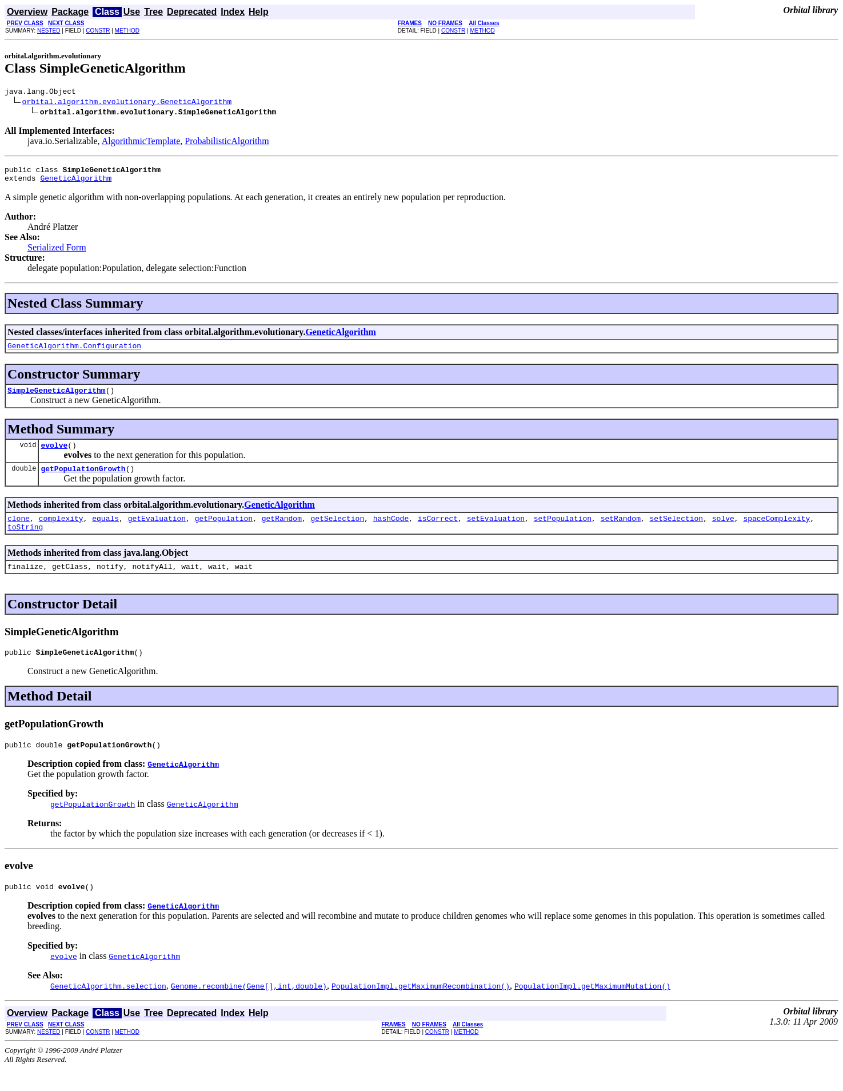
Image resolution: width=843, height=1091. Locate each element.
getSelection (338, 532)
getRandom (282, 532)
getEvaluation (157, 532)
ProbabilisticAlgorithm (227, 143)
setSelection (676, 532)
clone (18, 532)
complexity (61, 532)
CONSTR (98, 30)
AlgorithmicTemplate (141, 143)
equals (105, 532)
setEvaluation (496, 532)
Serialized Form (56, 252)
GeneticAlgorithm (75, 183)
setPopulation (563, 532)
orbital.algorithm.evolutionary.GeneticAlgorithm (127, 103)
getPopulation (224, 532)
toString (25, 542)
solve (723, 532)
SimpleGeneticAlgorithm (56, 398)
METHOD (127, 30)
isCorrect (438, 532)
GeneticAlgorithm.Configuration (74, 352)
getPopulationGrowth (83, 480)
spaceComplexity (776, 532)
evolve (54, 455)
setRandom (621, 532)
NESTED (49, 30)
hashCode (391, 532)
